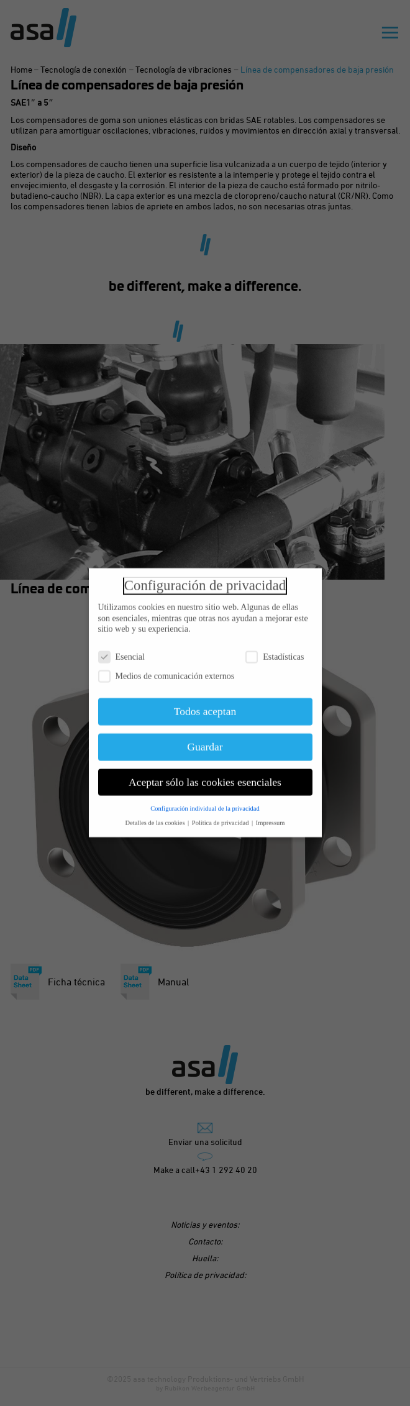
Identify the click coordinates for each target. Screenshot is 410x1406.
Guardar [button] (204, 742)
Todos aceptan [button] (205, 707)
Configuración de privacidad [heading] (205, 581)
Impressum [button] (270, 818)
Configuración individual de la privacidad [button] (205, 803)
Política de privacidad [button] (221, 818)
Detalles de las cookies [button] (156, 818)
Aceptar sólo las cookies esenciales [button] (205, 778)
